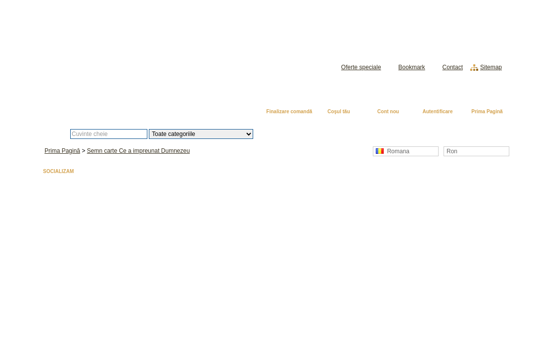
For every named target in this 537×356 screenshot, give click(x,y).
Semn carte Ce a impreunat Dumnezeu (138, 150)
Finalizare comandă (290, 111)
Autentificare (437, 111)
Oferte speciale (361, 67)
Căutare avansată (304, 134)
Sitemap (491, 67)
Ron (452, 151)
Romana (392, 151)
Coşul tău (338, 111)
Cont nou (388, 111)
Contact (453, 67)
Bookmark (412, 67)
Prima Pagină (486, 111)
